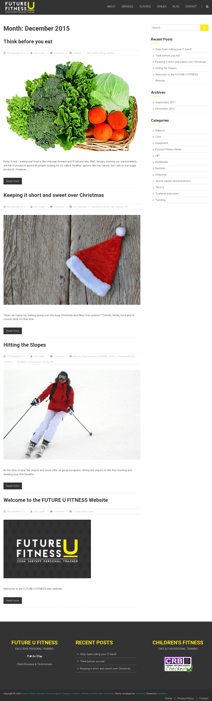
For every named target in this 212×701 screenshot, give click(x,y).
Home (168, 698)
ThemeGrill (140, 693)
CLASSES (145, 6)
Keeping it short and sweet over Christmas (54, 195)
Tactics (112, 356)
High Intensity (116, 206)
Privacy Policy (185, 698)
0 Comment (58, 53)
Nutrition (77, 53)
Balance (76, 356)
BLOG (176, 6)
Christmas (97, 206)
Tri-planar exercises (126, 356)
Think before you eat (28, 41)
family (106, 206)
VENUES (162, 6)
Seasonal (82, 206)
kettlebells (21, 361)
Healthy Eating (98, 53)
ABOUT (111, 6)
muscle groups (34, 361)
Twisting (8, 361)
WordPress (162, 693)
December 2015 (165, 108)
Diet (88, 53)
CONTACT (191, 6)
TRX (51, 361)
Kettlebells (103, 356)
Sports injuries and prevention (173, 181)
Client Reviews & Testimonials (34, 663)
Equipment (92, 356)
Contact (203, 698)
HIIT (75, 206)
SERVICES (127, 6)
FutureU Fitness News (83, 511)
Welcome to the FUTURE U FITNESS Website (56, 500)
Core (84, 356)
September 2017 (165, 102)
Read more (12, 181)
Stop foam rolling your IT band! (173, 49)
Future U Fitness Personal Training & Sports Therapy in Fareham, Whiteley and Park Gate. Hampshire (67, 693)
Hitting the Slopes (25, 345)
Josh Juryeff (39, 53)
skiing (45, 361)
